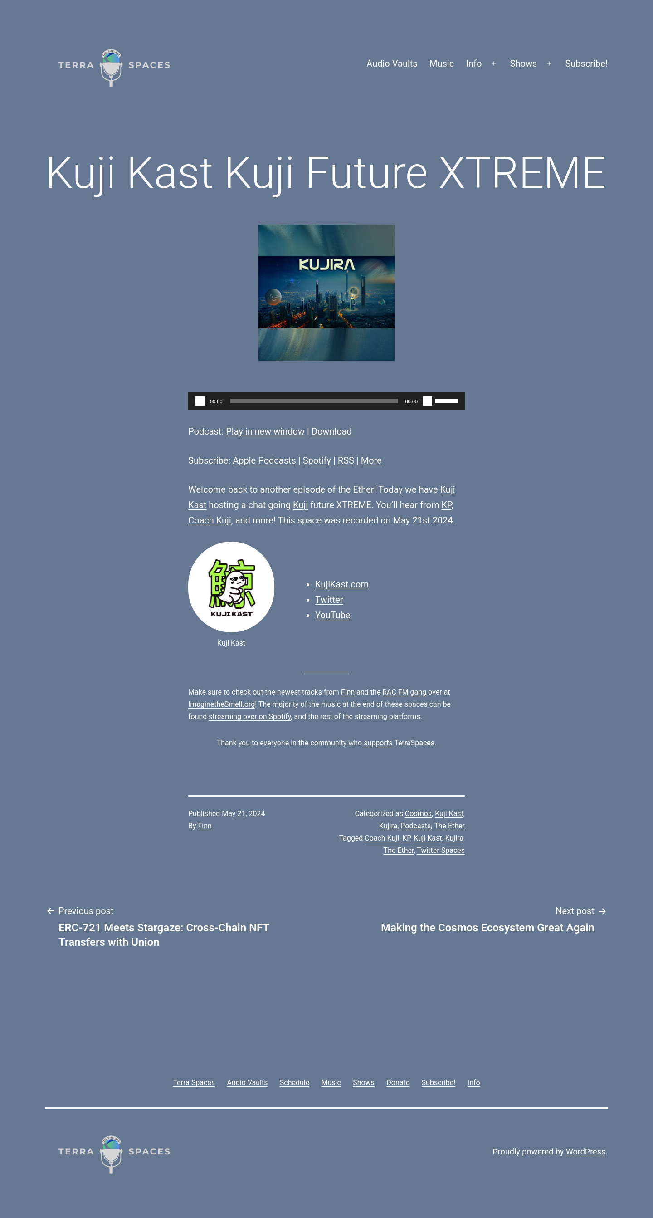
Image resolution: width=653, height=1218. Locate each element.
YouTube (333, 615)
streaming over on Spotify (250, 716)
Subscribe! (586, 63)
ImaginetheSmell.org (221, 704)
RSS (346, 460)
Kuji (300, 504)
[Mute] (427, 401)
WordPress (585, 1151)
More (371, 460)
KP (446, 504)
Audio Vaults (391, 63)
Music (441, 63)
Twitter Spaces (441, 850)
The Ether (449, 826)
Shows (523, 63)
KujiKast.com (342, 584)
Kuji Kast (449, 813)
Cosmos (418, 813)
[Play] (200, 401)
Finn (348, 692)
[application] (326, 401)
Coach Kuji (209, 520)
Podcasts (415, 826)
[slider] (314, 401)
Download (332, 431)
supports (378, 743)
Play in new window (265, 431)
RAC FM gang (404, 692)
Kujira (388, 826)
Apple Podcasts (264, 460)
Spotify (317, 460)
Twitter (329, 599)
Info (474, 63)
